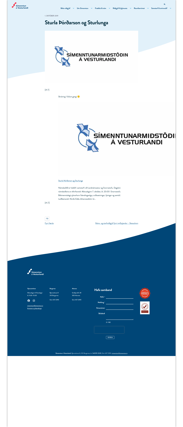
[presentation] (109, 329)
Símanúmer (100, 308)
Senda (110, 337)
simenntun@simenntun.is (35, 306)
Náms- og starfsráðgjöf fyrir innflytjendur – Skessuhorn (116, 223)
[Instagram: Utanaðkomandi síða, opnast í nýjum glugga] (33, 300)
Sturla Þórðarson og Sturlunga (70, 180)
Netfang (101, 302)
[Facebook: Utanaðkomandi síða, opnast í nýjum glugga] (28, 300)
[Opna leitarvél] (164, 4)
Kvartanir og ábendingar (34, 308)
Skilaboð (102, 313)
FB (47, 218)
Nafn (102, 297)
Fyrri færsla (49, 223)
